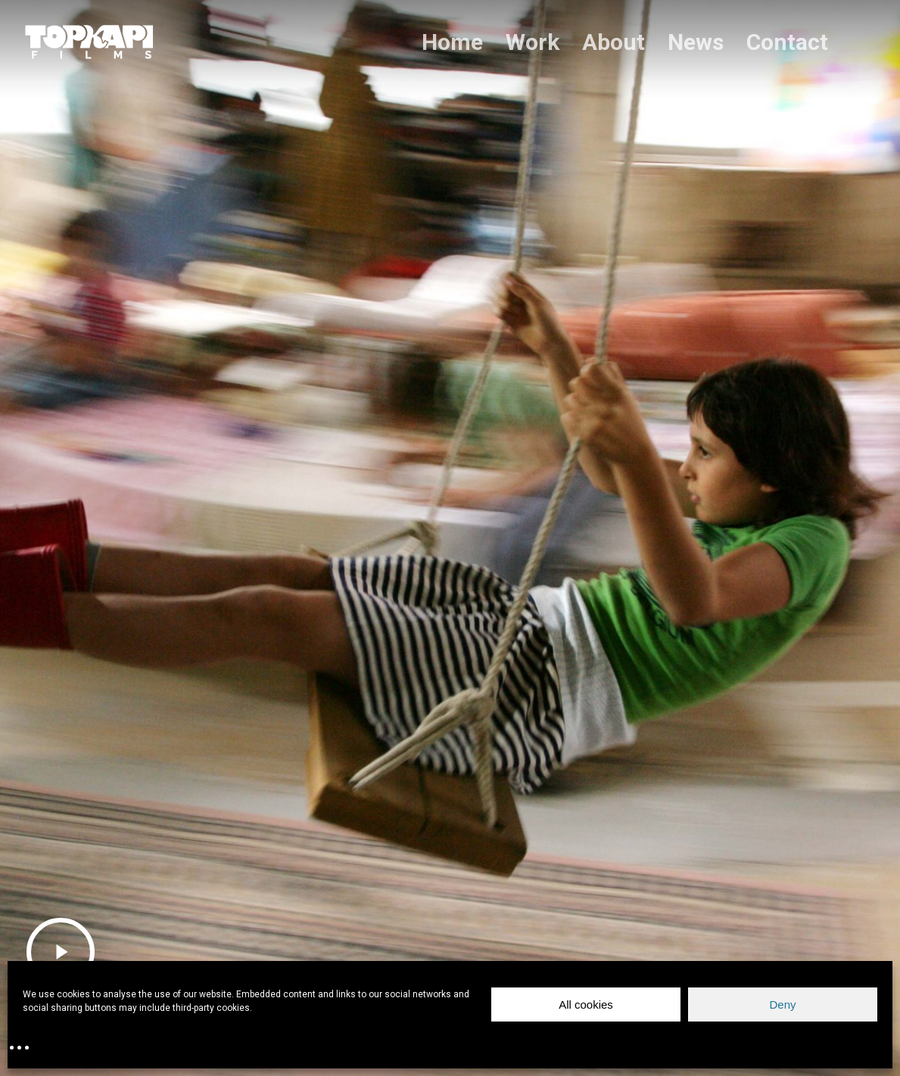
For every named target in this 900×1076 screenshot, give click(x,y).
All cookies (586, 1004)
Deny (782, 1004)
